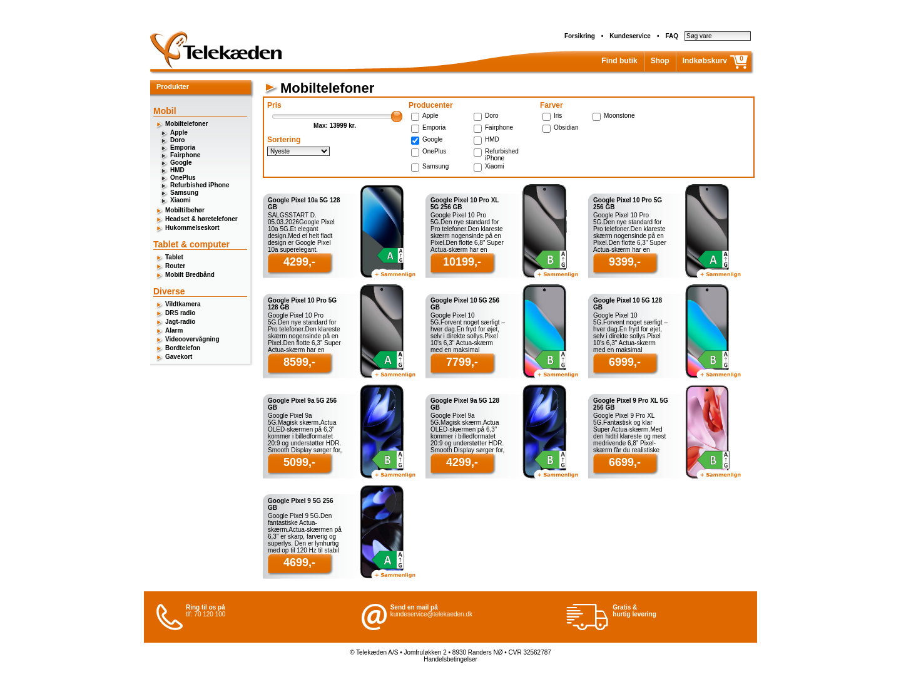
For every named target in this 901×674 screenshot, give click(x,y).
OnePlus (183, 177)
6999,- (625, 362)
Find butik (619, 60)
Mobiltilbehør (185, 210)
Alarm (174, 330)
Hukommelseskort (192, 227)
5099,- (299, 462)
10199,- (462, 262)
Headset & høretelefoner (201, 218)
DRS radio (180, 312)
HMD (177, 170)
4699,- (299, 562)
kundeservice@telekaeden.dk (431, 614)
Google (180, 162)
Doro (177, 140)
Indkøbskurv (705, 60)
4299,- (299, 262)
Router (175, 265)
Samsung (184, 192)
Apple (179, 132)
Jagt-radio (180, 321)
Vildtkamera (183, 304)
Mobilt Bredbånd (190, 274)
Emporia (182, 147)
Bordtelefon (182, 348)
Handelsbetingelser (450, 659)
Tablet (174, 257)
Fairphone (185, 155)
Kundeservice (630, 36)
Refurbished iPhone (199, 185)
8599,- (299, 362)
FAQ (671, 36)
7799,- (462, 362)
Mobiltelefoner (186, 123)
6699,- (625, 462)
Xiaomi (180, 200)
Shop (660, 60)
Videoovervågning (192, 339)
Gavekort (178, 356)
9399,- (625, 262)
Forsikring (579, 36)
